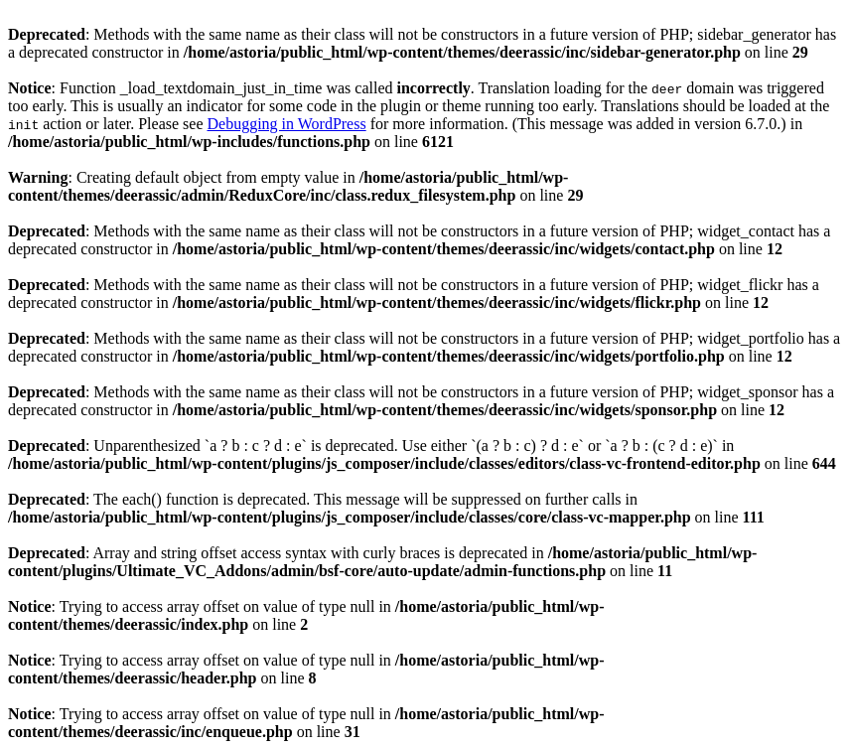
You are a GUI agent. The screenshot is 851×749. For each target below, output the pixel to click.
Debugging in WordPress (286, 123)
